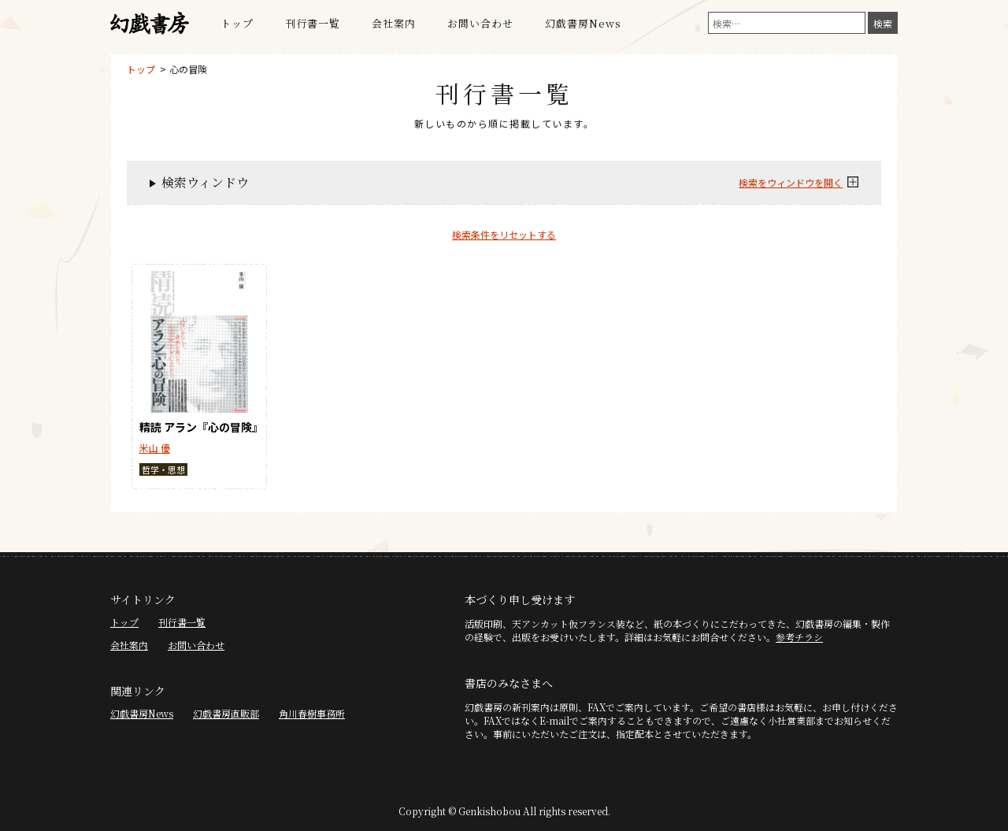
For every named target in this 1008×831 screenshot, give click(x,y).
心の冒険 (188, 69)
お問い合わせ (480, 23)
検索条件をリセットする (504, 234)
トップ (237, 23)
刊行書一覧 (312, 23)
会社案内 (394, 23)
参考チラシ (799, 637)
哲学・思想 (163, 469)
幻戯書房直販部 (226, 713)
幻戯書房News (583, 23)
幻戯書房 (149, 23)
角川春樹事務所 (312, 713)
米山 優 (154, 447)
